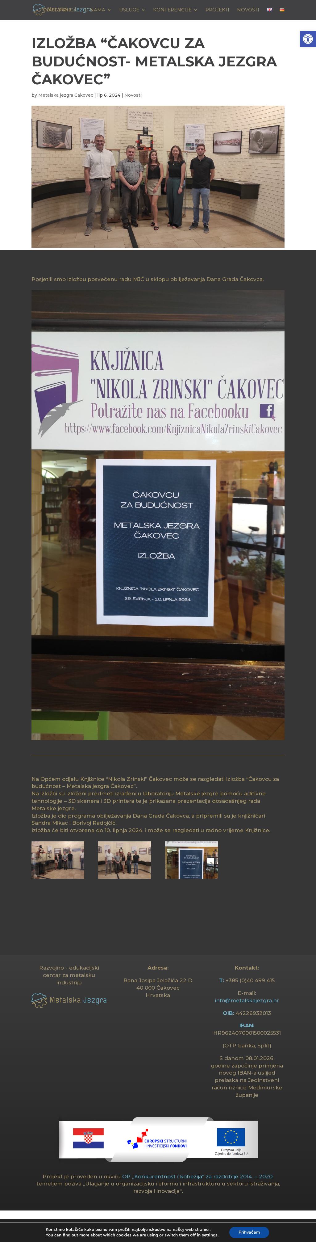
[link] (308, 39)
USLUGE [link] (129, 10)
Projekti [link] (217, 10)
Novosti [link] (248, 10)
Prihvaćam (249, 1232)
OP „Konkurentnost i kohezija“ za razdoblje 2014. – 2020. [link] (198, 1176)
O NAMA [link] (95, 10)
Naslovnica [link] (60, 10)
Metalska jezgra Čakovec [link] (65, 95)
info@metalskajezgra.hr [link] (247, 1000)
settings (210, 1235)
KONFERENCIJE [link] (172, 10)
